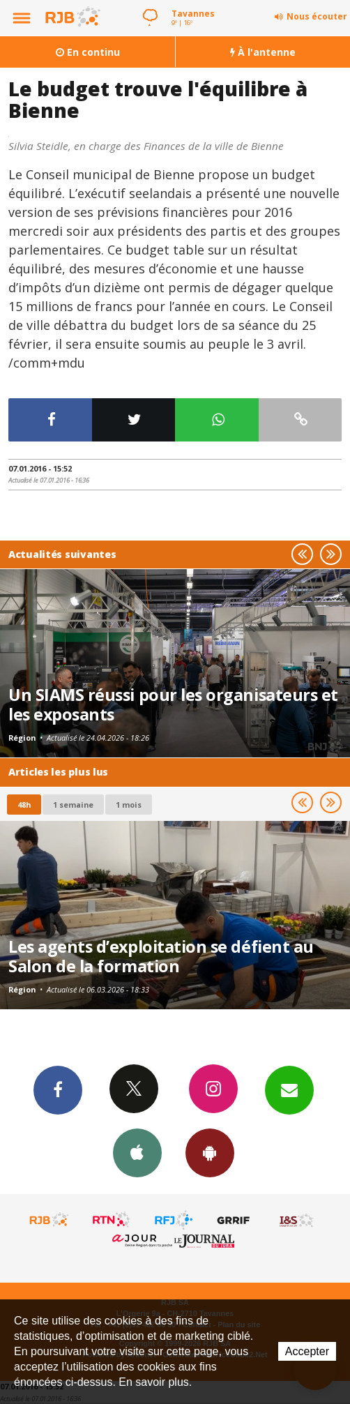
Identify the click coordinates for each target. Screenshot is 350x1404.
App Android (209, 1152)
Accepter (307, 1351)
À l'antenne (263, 52)
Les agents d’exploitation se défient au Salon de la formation (161, 956)
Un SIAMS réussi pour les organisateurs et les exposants (173, 704)
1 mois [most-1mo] (129, 804)
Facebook (57, 1089)
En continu (88, 52)
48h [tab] (24, 804)
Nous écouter (317, 16)
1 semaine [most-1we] (73, 804)
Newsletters (289, 1089)
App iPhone (137, 1152)
